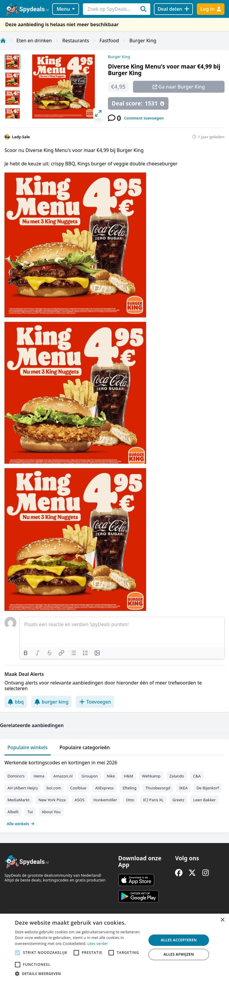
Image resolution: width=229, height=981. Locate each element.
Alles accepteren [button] (179, 940)
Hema (38, 776)
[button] (79, 974)
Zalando (176, 776)
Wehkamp (151, 776)
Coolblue (78, 788)
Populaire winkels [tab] (27, 747)
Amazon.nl (63, 776)
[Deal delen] (173, 9)
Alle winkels (21, 823)
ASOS (79, 800)
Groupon (89, 776)
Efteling (129, 788)
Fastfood (109, 40)
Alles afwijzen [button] (179, 954)
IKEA (183, 788)
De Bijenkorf (207, 788)
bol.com (54, 788)
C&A (197, 776)
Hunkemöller (105, 800)
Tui (30, 811)
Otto (130, 800)
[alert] (114, 947)
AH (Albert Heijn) (22, 788)
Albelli (12, 811)
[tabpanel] (114, 791)
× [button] (222, 920)
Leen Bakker (204, 800)
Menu (66, 9)
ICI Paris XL (153, 800)
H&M (128, 776)
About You (51, 811)
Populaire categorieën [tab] (85, 747)
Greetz (178, 800)
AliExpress (104, 788)
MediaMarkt (18, 800)
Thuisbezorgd (158, 788)
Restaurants (75, 40)
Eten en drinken (34, 40)
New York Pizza (52, 800)
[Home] (3, 41)
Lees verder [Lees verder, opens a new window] (97, 943)
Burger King (142, 40)
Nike (111, 776)
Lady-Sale (21, 136)
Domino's (15, 776)
